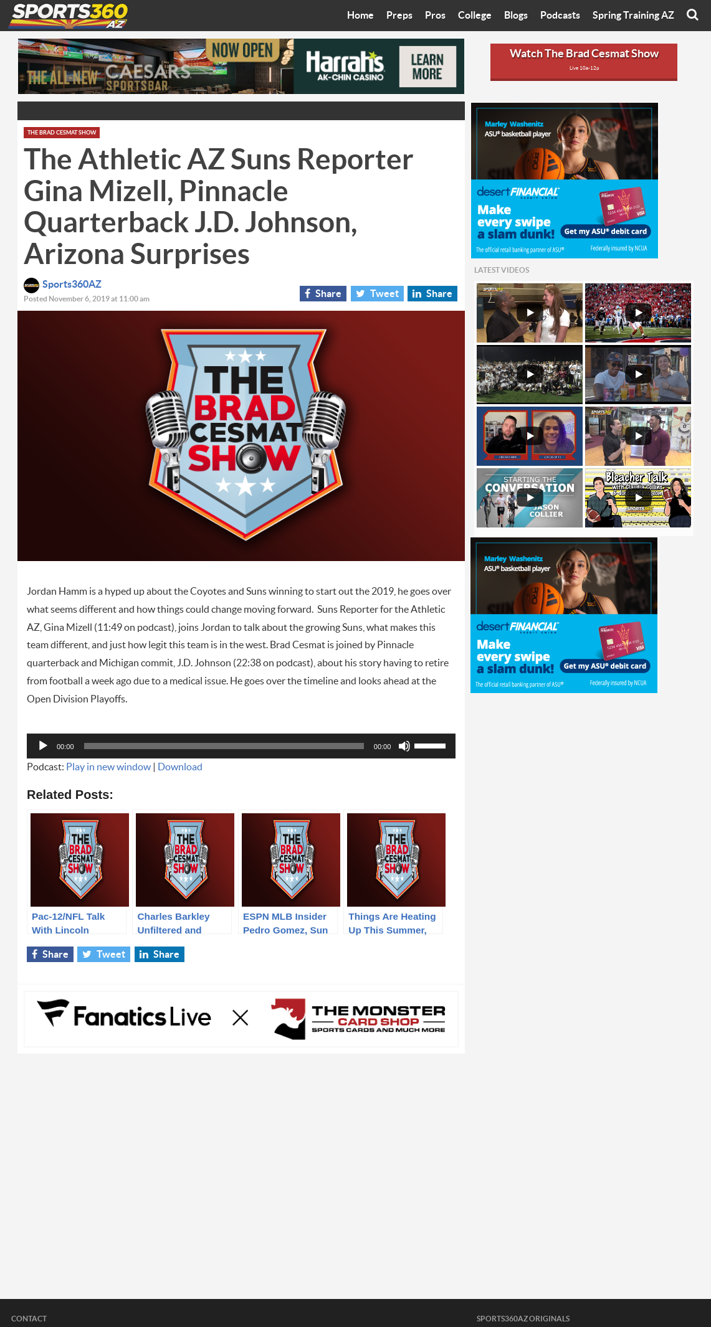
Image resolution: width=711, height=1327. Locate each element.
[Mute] (404, 746)
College (475, 16)
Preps (399, 16)
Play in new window (108, 767)
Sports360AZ (63, 285)
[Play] (43, 746)
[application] (241, 746)
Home (360, 16)
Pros (435, 16)
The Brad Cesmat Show (61, 133)
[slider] (224, 746)
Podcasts (560, 16)
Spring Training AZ (633, 16)
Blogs (516, 16)
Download (180, 767)
